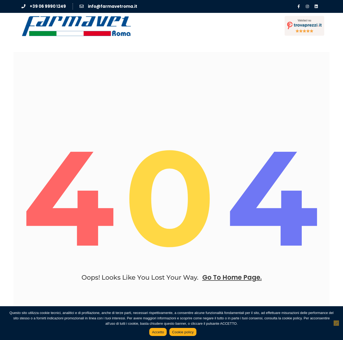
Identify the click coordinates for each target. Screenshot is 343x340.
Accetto (158, 332)
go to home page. (232, 277)
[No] (336, 323)
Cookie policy (183, 332)
